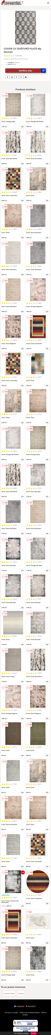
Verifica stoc (32, 70)
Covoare (21, 993)
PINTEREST (31, 1006)
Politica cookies (23, 1033)
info (22, 126)
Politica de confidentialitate (30, 1012)
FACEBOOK (19, 1006)
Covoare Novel (9, 993)
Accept (33, 1033)
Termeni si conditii (11, 1012)
